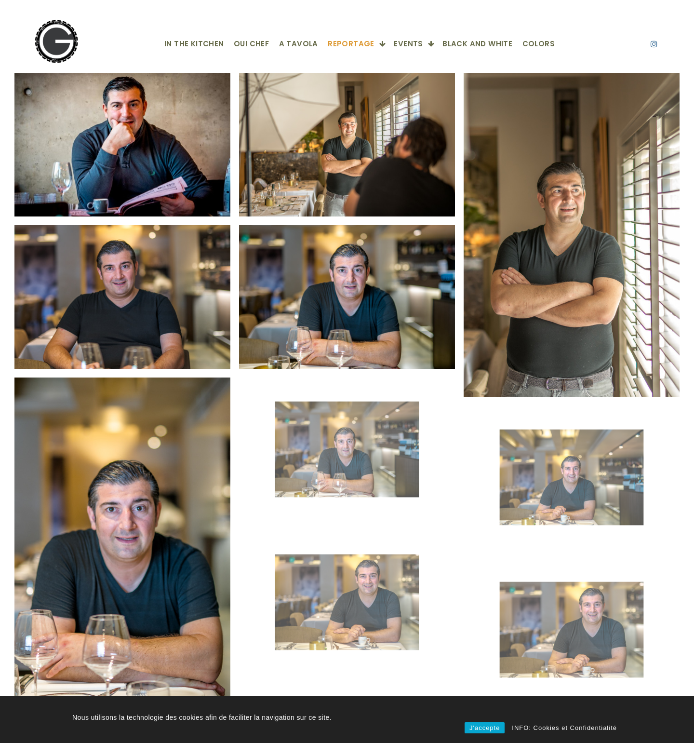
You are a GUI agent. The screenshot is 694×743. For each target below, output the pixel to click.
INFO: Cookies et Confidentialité (564, 727)
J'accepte (484, 727)
